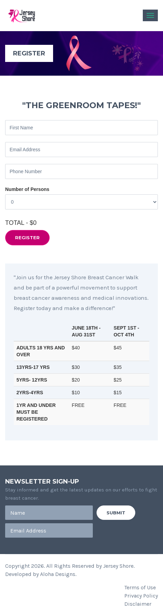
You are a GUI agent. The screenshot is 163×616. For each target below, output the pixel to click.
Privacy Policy (141, 595)
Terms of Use (140, 587)
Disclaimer (137, 604)
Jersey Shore (118, 566)
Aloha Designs (57, 574)
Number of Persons (27, 189)
